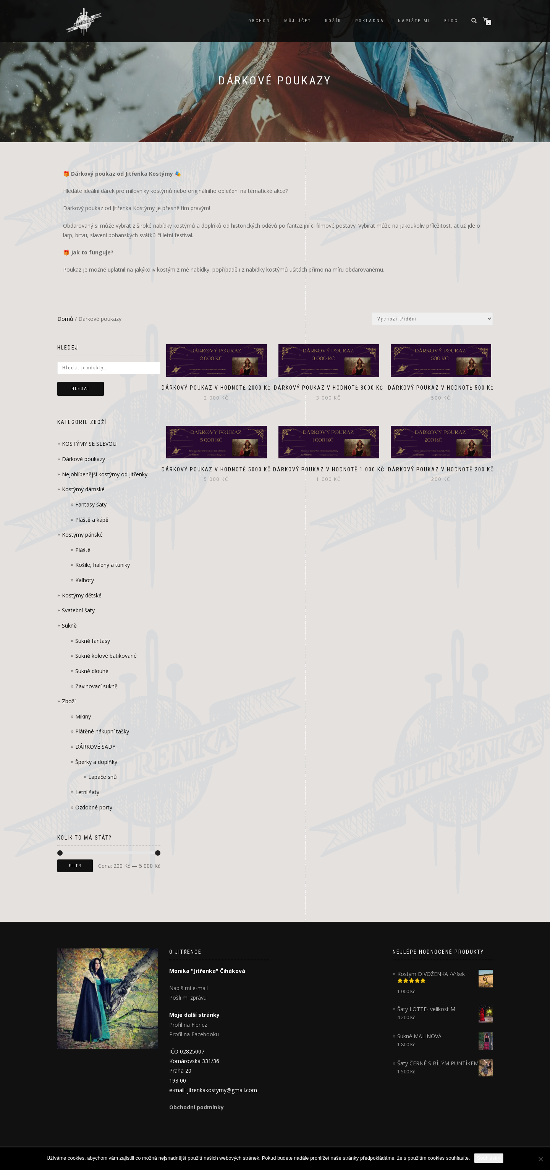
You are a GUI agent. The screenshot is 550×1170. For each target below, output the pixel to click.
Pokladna (369, 20)
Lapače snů (102, 776)
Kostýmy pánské (82, 534)
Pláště (83, 549)
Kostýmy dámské (83, 489)
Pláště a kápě (91, 519)
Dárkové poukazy (83, 459)
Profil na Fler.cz (188, 1024)
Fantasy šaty (91, 504)
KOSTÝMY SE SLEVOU (89, 443)
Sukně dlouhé (91, 671)
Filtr (75, 865)
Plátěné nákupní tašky (102, 731)
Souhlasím (488, 1158)
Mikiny (83, 716)
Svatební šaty (78, 610)
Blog (451, 20)
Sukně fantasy (92, 640)
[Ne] (540, 1159)
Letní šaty (87, 792)
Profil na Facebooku (194, 1034)
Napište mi (414, 20)
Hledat (80, 388)
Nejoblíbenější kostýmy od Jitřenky (104, 474)
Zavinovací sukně (96, 686)
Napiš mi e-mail (188, 988)
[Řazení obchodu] (432, 318)
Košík (333, 20)
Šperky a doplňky (96, 761)
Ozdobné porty (93, 807)
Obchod (259, 20)
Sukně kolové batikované (106, 655)
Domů (65, 318)
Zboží (69, 701)
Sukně (69, 625)
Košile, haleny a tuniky (102, 564)
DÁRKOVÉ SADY (95, 746)
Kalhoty (84, 580)
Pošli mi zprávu (188, 997)
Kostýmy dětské (82, 595)
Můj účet (297, 20)
